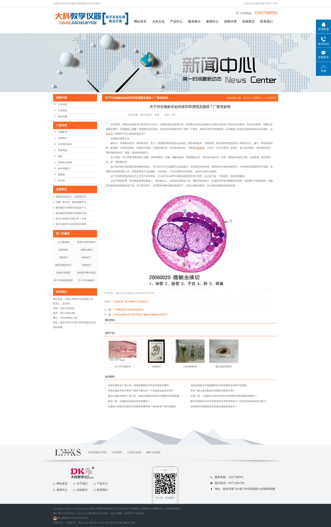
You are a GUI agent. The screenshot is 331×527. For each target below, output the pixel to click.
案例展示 (194, 21)
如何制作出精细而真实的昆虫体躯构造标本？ (213, 406)
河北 (107, 522)
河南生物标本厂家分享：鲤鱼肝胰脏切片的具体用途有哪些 (138, 385)
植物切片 (86, 257)
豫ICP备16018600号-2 (64, 513)
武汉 (80, 522)
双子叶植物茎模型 (63, 280)
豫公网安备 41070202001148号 (71, 518)
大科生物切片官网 (97, 452)
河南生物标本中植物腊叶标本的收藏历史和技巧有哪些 (218, 385)
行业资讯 (62, 110)
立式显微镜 (63, 242)
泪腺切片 (63, 257)
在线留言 (248, 21)
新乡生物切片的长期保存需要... (72, 224)
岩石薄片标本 (65, 144)
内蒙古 (126, 522)
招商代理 (230, 21)
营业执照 (139, 513)
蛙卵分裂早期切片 (86, 242)
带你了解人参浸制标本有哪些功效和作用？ (212, 390)
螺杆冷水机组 (153, 452)
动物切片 (86, 265)
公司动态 (62, 104)
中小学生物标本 (86, 280)
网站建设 (93, 513)
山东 (85, 522)
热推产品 (57, 522)
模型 (60, 156)
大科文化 (158, 21)
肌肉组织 (63, 249)
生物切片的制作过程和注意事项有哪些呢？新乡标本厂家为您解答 (142, 406)
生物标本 (62, 132)
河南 (101, 522)
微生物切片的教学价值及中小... (72, 207)
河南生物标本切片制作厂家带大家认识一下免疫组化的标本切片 (141, 390)
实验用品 (62, 150)
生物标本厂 (144, 301)
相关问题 (62, 116)
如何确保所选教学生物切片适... (72, 213)
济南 (132, 522)
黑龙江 (113, 522)
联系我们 (266, 21)
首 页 (246, 97)
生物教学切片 (157, 508)
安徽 (91, 522)
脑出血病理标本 (224, 366)
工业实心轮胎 (134, 452)
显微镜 (61, 174)
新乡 (96, 522)
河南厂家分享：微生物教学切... (72, 202)
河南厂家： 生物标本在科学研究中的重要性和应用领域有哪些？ (223, 396)
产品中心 (176, 21)
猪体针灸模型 (63, 272)
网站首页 (140, 21)
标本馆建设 (64, 168)
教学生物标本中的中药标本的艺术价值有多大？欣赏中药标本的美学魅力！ (229, 401)
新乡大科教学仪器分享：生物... (72, 218)
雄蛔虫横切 (86, 249)
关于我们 (82, 483)
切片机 (61, 180)
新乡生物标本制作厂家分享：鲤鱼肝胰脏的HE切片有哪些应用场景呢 (143, 396)
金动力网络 (117, 513)
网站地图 (260, 3)
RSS (268, 3)
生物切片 (62, 138)
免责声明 (129, 513)
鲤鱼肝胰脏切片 (63, 265)
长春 (119, 522)
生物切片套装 (65, 162)
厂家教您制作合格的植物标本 (128, 309)
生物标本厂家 (120, 301)
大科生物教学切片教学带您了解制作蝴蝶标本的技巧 (140, 314)
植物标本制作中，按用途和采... (72, 196)
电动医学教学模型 (86, 272)
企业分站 (248, 3)
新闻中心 (212, 21)
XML (275, 3)
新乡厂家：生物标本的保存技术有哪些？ (129, 401)
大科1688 (117, 452)
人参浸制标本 (190, 366)
